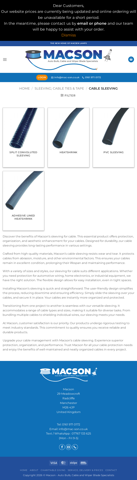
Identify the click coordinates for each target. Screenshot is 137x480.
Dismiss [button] (68, 35)
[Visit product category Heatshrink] (68, 137)
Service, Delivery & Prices (85, 470)
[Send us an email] (69, 447)
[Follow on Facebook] (62, 447)
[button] (5, 59)
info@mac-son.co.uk (73, 429)
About (34, 470)
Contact (111, 470)
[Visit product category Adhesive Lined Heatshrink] (23, 200)
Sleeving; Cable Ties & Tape (59, 88)
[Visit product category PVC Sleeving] (113, 137)
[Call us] (75, 447)
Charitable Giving (53, 470)
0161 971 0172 (71, 424)
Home (24, 88)
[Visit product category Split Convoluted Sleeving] (23, 137)
